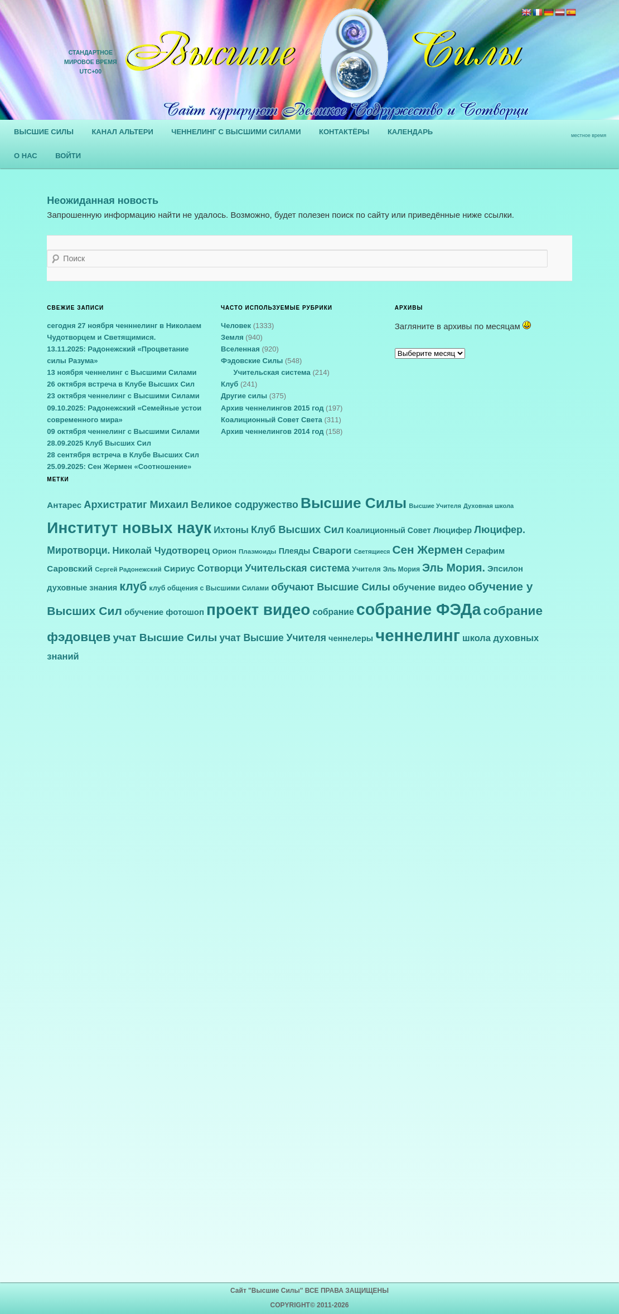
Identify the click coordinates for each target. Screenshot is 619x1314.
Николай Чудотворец (161, 550)
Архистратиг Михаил (136, 504)
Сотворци (220, 568)
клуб (133, 586)
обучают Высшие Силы (330, 587)
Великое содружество (244, 504)
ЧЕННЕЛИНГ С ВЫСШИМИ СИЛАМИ (236, 132)
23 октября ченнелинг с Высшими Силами (123, 396)
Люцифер (452, 530)
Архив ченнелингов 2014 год (272, 431)
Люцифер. (499, 529)
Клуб (229, 384)
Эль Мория (401, 569)
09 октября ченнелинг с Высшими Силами (123, 431)
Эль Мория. (453, 567)
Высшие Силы (354, 503)
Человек (236, 325)
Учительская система (272, 372)
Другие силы (244, 396)
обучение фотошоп (164, 612)
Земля (232, 337)
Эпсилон (505, 568)
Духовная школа (488, 505)
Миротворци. (78, 550)
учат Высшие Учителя (272, 637)
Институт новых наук (129, 527)
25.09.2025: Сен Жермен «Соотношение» (119, 466)
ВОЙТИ (68, 156)
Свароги (331, 550)
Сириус (179, 568)
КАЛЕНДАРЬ (410, 132)
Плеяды (295, 550)
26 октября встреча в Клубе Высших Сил (121, 384)
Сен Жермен (428, 549)
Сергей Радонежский (128, 569)
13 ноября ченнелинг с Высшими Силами (121, 372)
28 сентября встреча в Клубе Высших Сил (123, 455)
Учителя (366, 569)
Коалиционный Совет (388, 530)
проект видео (258, 609)
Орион (224, 551)
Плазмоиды (257, 551)
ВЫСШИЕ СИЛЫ (44, 132)
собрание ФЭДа (418, 609)
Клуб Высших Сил (297, 529)
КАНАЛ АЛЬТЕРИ (122, 132)
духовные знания (82, 587)
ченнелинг (417, 635)
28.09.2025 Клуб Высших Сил (99, 443)
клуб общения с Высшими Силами (209, 588)
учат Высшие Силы (165, 637)
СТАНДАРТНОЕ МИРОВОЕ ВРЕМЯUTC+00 (90, 62)
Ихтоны (231, 530)
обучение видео (429, 587)
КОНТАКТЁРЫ (344, 132)
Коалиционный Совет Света (271, 420)
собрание (333, 612)
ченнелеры (350, 638)
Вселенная (240, 349)
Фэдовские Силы (252, 360)
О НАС (25, 156)
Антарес (64, 505)
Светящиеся (372, 551)
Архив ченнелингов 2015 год (272, 408)
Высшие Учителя (435, 505)
